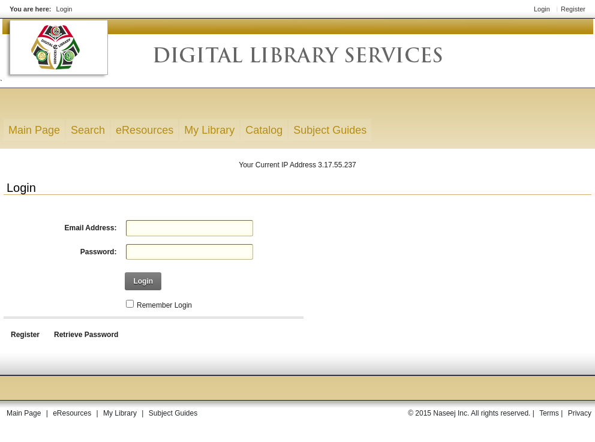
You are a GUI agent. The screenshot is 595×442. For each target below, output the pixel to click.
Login (64, 9)
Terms (549, 413)
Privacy (579, 413)
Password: (98, 252)
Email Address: (90, 228)
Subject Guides (173, 413)
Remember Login (164, 305)
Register (573, 9)
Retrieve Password (86, 334)
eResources (72, 413)
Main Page (24, 413)
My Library (120, 413)
